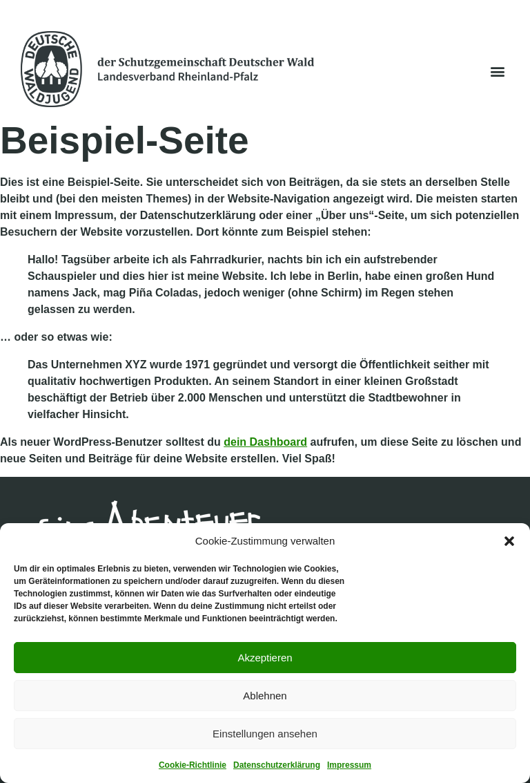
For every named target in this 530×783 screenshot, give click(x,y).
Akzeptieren (264, 657)
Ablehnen (264, 695)
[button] (509, 541)
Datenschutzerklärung (276, 765)
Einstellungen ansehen (265, 733)
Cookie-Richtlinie (192, 765)
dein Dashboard (265, 442)
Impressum (349, 765)
